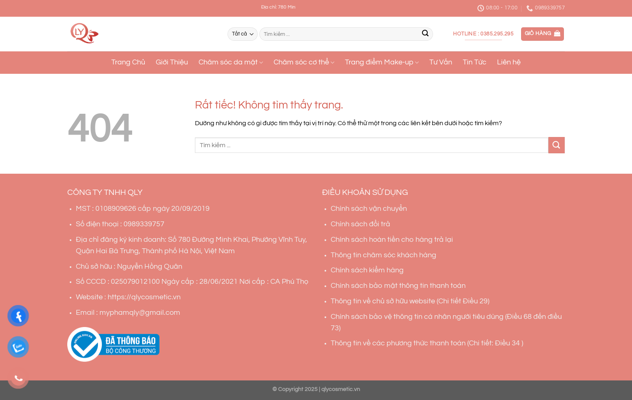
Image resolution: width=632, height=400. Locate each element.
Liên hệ (509, 62)
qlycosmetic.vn (340, 389)
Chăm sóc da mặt (231, 62)
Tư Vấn (440, 62)
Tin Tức (474, 62)
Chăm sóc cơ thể (304, 62)
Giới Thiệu (172, 62)
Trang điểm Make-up (382, 62)
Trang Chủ (128, 62)
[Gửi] (425, 34)
